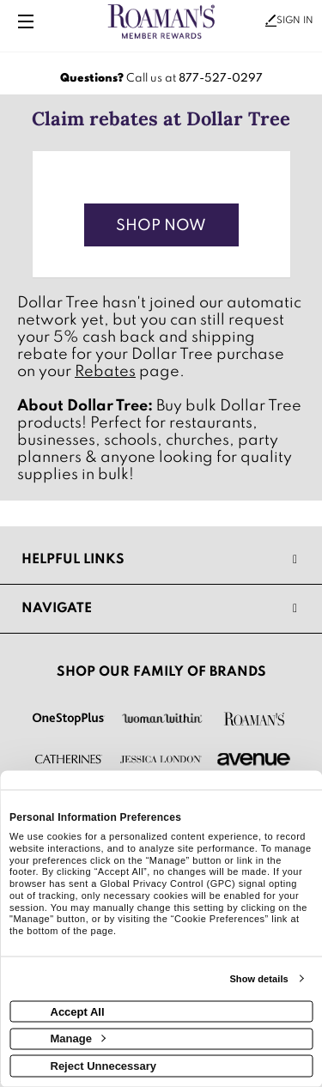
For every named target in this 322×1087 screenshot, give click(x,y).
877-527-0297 (221, 78)
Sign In (289, 20)
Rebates (105, 372)
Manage (78, 1038)
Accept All (78, 1011)
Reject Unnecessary (104, 1065)
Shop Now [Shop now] (161, 226)
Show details (258, 979)
